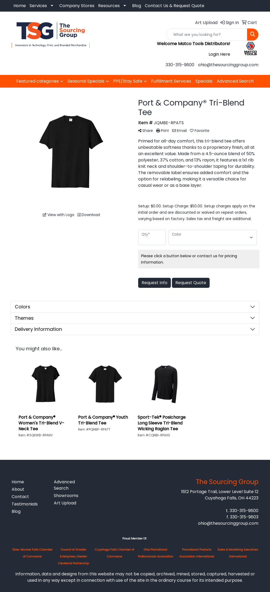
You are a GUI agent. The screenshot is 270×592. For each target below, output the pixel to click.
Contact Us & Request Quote (174, 6)
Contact (20, 497)
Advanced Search (235, 81)
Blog (136, 6)
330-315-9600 (180, 65)
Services (38, 6)
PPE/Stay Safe (127, 81)
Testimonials (25, 504)
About (18, 489)
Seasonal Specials (86, 81)
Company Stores (76, 6)
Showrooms (66, 496)
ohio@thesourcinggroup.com (228, 65)
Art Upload (65, 503)
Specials (204, 81)
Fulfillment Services (171, 81)
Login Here (219, 54)
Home (19, 6)
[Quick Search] (206, 34)
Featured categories (37, 81)
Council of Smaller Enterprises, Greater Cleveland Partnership (73, 556)
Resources (109, 6)
